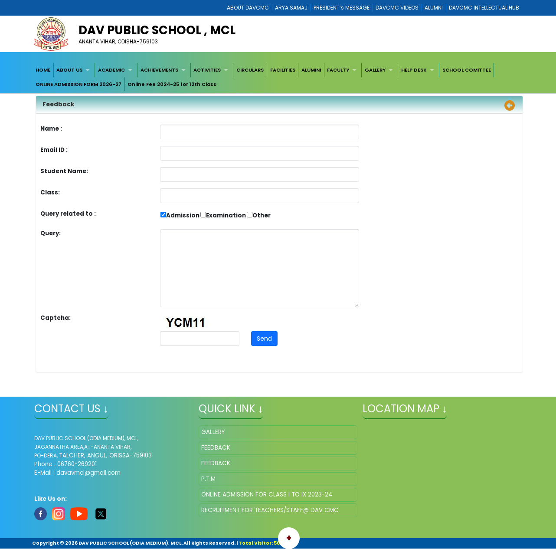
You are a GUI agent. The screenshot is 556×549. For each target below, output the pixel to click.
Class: (50, 192)
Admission (183, 215)
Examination (226, 215)
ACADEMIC (111, 69)
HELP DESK (414, 69)
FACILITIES (282, 69)
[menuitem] (43, 70)
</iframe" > (442, 468)
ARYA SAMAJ (291, 7)
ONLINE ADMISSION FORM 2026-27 (78, 84)
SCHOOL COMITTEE (466, 69)
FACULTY (338, 69)
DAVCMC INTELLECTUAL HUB (484, 7)
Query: (52, 233)
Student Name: (64, 171)
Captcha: (55, 318)
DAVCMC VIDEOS (397, 7)
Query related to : (68, 214)
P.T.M (208, 479)
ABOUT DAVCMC (248, 7)
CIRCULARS (250, 69)
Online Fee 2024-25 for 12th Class (172, 84)
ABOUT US (69, 69)
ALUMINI (311, 69)
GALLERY (375, 69)
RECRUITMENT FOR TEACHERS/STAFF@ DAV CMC (270, 510)
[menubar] (278, 77)
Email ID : (78, 150)
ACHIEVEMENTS (159, 69)
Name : (53, 129)
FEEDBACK (215, 448)
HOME (43, 69)
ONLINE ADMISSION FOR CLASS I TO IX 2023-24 (266, 494)
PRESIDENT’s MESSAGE (342, 7)
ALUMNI (434, 7)
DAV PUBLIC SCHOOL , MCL (156, 30)
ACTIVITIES (207, 69)
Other (261, 215)
